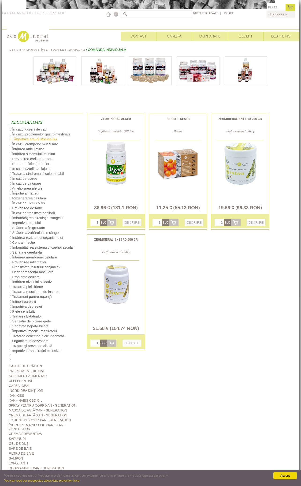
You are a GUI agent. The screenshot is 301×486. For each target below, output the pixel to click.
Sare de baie (20, 448)
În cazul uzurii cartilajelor (30, 169)
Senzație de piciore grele (30, 321)
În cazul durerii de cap (28, 129)
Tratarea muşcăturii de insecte (34, 292)
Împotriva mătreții (24, 193)
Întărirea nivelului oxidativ (31, 282)
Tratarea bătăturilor (26, 316)
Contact (138, 36)
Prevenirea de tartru (26, 208)
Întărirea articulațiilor (27, 149)
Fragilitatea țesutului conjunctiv (35, 267)
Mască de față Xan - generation (38, 410)
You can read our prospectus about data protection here (41, 480)
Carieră (174, 36)
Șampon (16, 458)
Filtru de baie (21, 453)
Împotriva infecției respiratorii (33, 331)
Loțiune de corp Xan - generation (40, 420)
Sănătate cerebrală (26, 252)
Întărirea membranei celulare (33, 257)
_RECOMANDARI (25, 122)
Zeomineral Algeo (116, 119)
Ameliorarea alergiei (26, 188)
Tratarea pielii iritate (26, 287)
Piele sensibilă (22, 311)
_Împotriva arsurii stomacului (33, 139)
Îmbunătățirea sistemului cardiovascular (42, 247)
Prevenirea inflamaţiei (28, 262)
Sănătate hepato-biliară (29, 326)
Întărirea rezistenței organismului (36, 237)
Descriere (131, 222)
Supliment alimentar (28, 376)
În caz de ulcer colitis (27, 203)
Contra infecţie (22, 242)
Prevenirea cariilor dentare (32, 159)
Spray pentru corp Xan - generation (42, 405)
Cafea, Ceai (19, 386)
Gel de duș (19, 443)
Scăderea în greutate (27, 228)
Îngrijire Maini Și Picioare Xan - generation (37, 427)
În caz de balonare (25, 183)
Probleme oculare (25, 277)
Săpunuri (17, 439)
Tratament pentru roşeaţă (31, 297)
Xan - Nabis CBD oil (25, 400)
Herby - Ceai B (178, 119)
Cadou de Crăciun (25, 366)
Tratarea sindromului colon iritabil (37, 174)
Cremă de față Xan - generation (38, 415)
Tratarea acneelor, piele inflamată (37, 336)
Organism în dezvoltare (29, 341)
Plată (272, 7)
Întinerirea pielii (23, 301)
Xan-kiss (16, 395)
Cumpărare (209, 36)
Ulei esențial (21, 381)
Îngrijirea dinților (26, 391)
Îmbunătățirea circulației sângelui (36, 218)
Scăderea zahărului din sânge (34, 233)
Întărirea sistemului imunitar (32, 154)
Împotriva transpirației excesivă (35, 351)
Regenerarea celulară (28, 198)
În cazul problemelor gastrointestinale (40, 134)
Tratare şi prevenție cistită (31, 346)
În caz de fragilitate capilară (32, 213)
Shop (13, 50)
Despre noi (281, 36)
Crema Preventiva (25, 434)
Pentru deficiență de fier (29, 164)
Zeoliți (245, 36)
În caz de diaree (23, 178)
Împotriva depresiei (26, 306)
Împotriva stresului (25, 223)
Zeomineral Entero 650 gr (116, 239)
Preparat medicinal (27, 371)
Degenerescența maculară (32, 272)
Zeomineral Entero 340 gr (240, 119)
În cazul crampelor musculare (34, 144)
